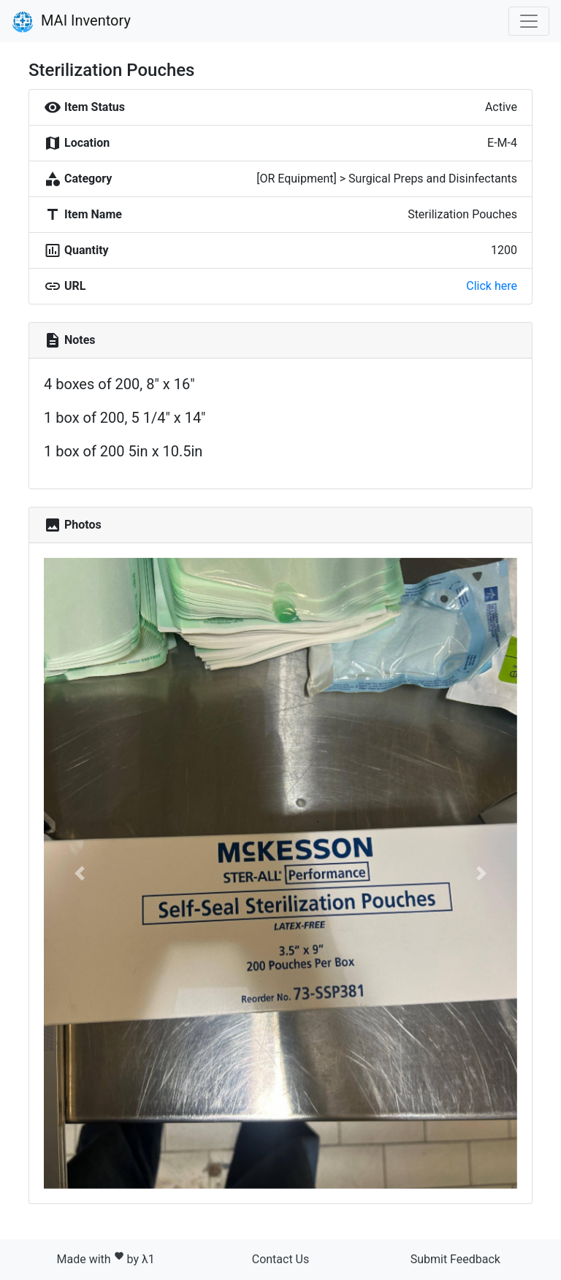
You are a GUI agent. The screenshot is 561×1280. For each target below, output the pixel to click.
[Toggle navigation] (528, 21)
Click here (491, 286)
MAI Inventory (71, 22)
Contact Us (281, 1259)
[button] (79, 873)
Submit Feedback (455, 1259)
